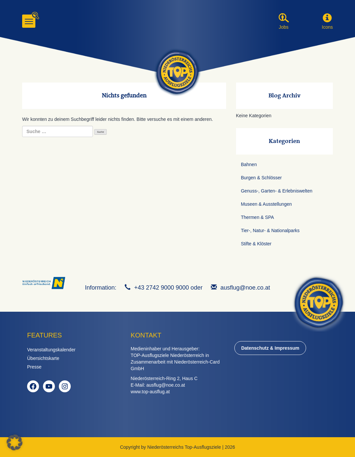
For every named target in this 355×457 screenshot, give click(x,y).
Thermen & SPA (257, 217)
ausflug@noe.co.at (245, 287)
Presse (34, 366)
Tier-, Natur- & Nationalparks (270, 230)
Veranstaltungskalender (51, 349)
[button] (327, 18)
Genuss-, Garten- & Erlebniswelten (276, 190)
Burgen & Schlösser (261, 177)
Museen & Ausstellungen (266, 204)
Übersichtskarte (43, 358)
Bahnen (249, 164)
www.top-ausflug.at (150, 391)
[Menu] (28, 21)
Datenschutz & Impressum (270, 348)
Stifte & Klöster (256, 243)
